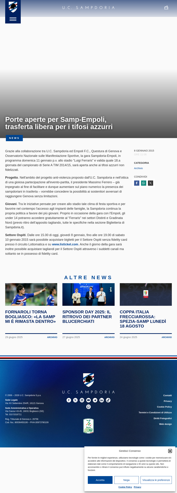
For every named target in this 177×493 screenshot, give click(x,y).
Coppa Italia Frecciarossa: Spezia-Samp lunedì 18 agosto (144, 325)
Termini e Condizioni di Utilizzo (156, 418)
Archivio (138, 168)
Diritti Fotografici (163, 424)
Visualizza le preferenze (156, 480)
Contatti (168, 402)
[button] (170, 451)
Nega (126, 480)
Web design (166, 429)
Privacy (137, 487)
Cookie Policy (125, 487)
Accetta (100, 480)
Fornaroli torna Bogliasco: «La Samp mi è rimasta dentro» (27, 325)
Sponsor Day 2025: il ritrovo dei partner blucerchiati (88, 323)
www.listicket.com (65, 244)
